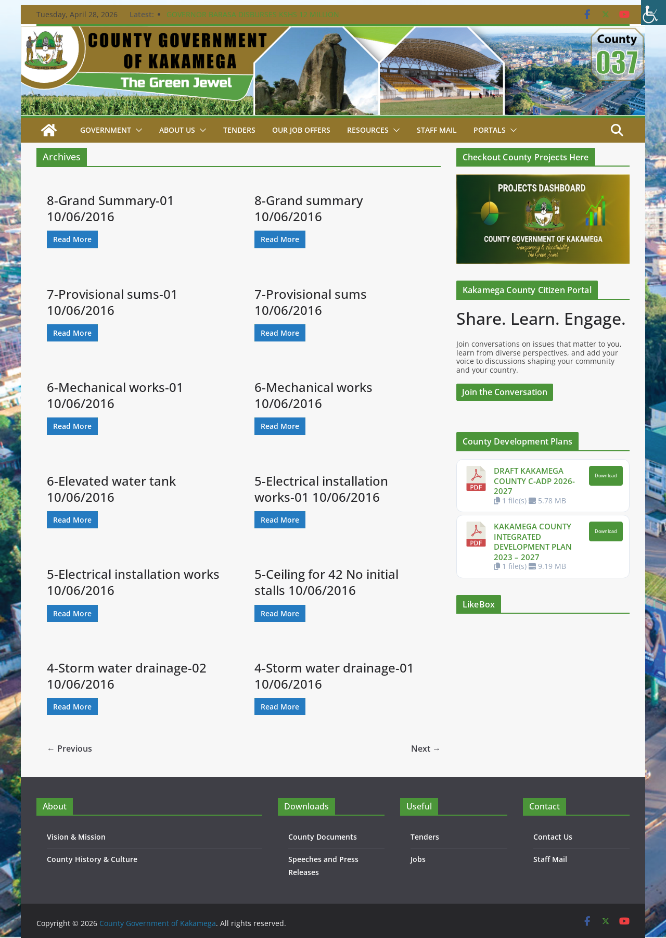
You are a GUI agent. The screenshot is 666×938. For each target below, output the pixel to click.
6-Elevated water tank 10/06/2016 (111, 488)
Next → (426, 748)
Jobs (418, 859)
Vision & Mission (76, 837)
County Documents (322, 837)
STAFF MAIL (437, 130)
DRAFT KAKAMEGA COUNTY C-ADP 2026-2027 (534, 480)
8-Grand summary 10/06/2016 (308, 208)
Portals (489, 130)
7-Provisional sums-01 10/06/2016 (112, 302)
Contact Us (552, 837)
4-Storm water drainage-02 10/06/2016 (127, 675)
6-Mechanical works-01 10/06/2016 (115, 395)
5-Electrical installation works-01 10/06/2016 (321, 488)
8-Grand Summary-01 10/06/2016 (110, 208)
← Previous (69, 748)
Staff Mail (550, 859)
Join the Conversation (504, 392)
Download (606, 476)
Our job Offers (301, 130)
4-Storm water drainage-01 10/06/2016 (334, 675)
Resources (368, 130)
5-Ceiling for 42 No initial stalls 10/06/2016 (326, 582)
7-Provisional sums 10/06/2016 (310, 302)
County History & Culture (92, 859)
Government (105, 130)
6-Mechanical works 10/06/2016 (313, 395)
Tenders (239, 130)
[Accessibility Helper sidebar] (653, 12)
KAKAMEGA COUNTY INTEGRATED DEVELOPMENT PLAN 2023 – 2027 (533, 541)
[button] (137, 130)
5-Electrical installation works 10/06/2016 (133, 582)
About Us (177, 130)
